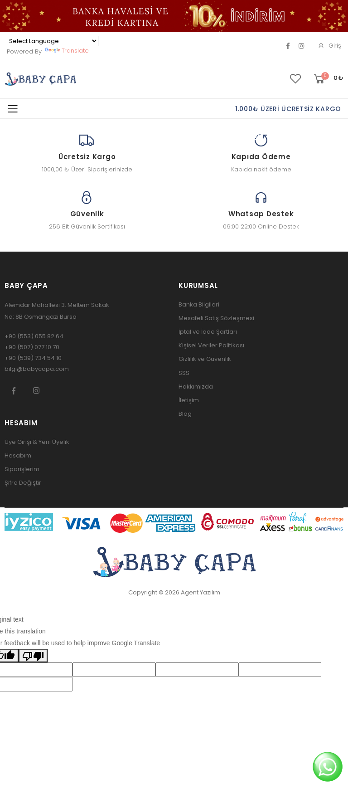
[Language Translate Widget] (52, 41)
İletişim (189, 400)
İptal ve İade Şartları (208, 331)
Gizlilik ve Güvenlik (205, 359)
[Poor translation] (33, 655)
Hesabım (18, 455)
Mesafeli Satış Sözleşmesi (216, 318)
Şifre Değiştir (23, 482)
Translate (67, 50)
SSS (184, 373)
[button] (327, 79)
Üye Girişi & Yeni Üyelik (37, 442)
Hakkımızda (196, 386)
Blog (185, 413)
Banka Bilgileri (199, 304)
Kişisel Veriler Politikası (211, 345)
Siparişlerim (22, 469)
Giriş (329, 45)
